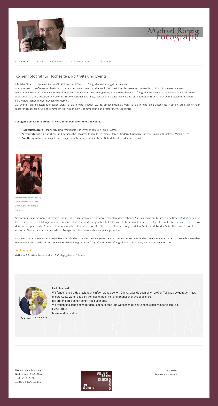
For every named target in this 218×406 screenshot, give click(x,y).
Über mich (105, 61)
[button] (10, 305)
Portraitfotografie (81, 61)
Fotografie (21, 61)
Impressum (171, 369)
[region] (109, 305)
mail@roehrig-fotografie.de (29, 382)
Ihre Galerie (56, 61)
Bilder (39, 61)
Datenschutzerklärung (166, 373)
